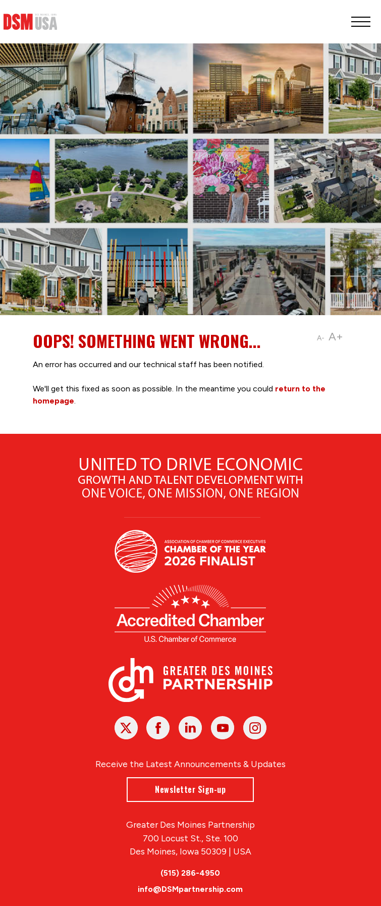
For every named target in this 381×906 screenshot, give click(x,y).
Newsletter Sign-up (190, 789)
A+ (336, 336)
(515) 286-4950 (191, 873)
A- (320, 338)
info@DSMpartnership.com (190, 889)
